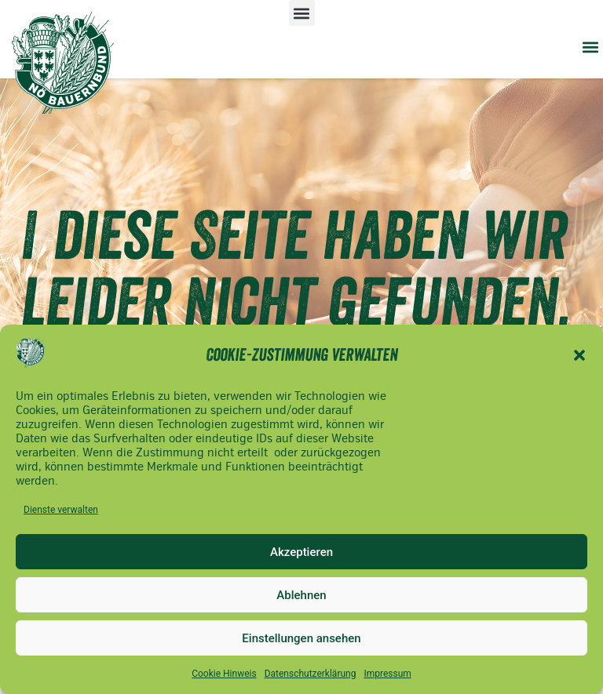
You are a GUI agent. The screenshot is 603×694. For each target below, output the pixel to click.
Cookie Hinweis (224, 673)
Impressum (387, 673)
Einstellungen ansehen (301, 638)
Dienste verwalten (61, 509)
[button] (579, 355)
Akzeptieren (301, 552)
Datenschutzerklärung (310, 673)
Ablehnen (301, 595)
